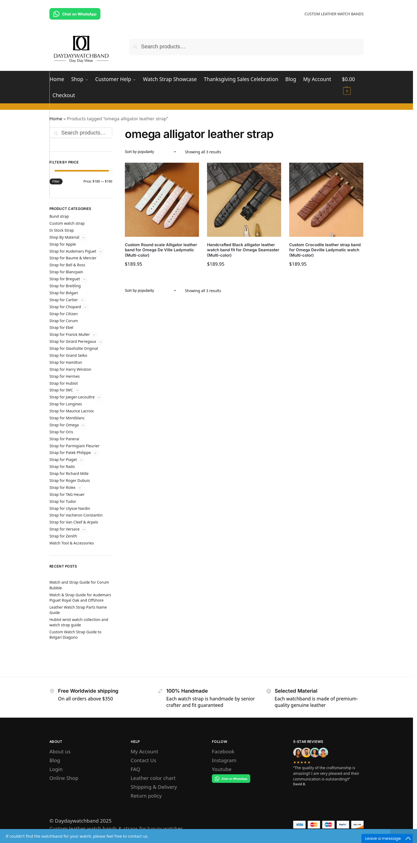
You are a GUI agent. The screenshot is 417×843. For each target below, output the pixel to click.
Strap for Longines (65, 403)
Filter (56, 181)
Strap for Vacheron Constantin (76, 515)
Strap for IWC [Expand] (61, 390)
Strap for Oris (61, 431)
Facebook (223, 751)
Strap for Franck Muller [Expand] (69, 334)
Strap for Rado (62, 466)
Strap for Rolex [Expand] (62, 487)
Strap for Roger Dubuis (69, 480)
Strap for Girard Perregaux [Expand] (72, 341)
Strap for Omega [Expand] (64, 424)
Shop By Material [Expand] (64, 237)
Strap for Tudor (62, 501)
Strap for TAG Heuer (67, 494)
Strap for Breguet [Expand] (64, 278)
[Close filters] (113, 127)
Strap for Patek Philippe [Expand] (70, 452)
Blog (54, 760)
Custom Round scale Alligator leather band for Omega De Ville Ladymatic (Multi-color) (161, 250)
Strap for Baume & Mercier (72, 257)
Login (56, 769)
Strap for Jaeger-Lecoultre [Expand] (72, 396)
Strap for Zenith (63, 536)
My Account (144, 751)
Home (55, 118)
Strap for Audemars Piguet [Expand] (72, 251)
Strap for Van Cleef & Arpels (73, 522)
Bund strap (59, 216)
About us (60, 751)
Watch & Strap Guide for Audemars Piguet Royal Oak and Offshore (80, 597)
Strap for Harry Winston (70, 369)
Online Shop (63, 778)
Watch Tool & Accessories (71, 543)
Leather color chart (153, 778)
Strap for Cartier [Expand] (63, 299)
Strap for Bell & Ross (67, 264)
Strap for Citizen (63, 313)
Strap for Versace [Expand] (64, 529)
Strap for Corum (63, 320)
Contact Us (143, 760)
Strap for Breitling (65, 285)
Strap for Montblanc (67, 417)
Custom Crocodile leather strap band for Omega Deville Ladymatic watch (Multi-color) (325, 250)
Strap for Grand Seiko (68, 355)
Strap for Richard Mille (69, 473)
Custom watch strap (67, 223)
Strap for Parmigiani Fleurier (74, 445)
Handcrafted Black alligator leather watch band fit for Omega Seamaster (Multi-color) (243, 250)
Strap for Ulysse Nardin (69, 508)
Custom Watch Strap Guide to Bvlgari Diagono (75, 634)
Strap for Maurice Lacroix (71, 410)
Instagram (224, 760)
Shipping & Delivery (154, 786)
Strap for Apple (62, 244)
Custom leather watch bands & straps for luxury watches (116, 828)
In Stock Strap (61, 230)
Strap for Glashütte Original (73, 348)
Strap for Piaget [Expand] (63, 459)
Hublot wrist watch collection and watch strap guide (78, 622)
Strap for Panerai (64, 438)
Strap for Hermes (64, 376)
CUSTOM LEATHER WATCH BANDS (334, 13)
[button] (353, 83)
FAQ (135, 769)
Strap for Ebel (61, 327)
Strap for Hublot (63, 383)
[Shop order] (151, 152)
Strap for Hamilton (65, 362)
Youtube (221, 769)
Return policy (146, 795)
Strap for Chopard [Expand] (65, 306)
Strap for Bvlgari (63, 292)
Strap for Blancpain (66, 271)
